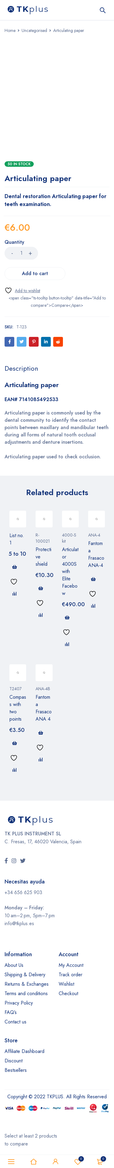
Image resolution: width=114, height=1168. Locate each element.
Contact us (15, 1021)
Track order (70, 974)
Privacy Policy (19, 1002)
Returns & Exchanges (27, 984)
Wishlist (66, 984)
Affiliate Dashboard (24, 1051)
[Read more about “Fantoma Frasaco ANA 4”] (41, 733)
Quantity (14, 242)
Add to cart (35, 273)
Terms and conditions (26, 993)
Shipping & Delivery (25, 974)
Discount (13, 1060)
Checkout (68, 993)
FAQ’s (11, 1012)
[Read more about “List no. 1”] (14, 567)
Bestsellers (16, 1070)
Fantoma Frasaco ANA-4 (96, 554)
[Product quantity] (21, 253)
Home (10, 30)
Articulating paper (32, 385)
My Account (71, 965)
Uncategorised (34, 30)
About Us (14, 965)
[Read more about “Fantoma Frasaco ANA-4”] (93, 579)
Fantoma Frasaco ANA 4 (44, 708)
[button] (41, 588)
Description (21, 368)
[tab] (21, 368)
